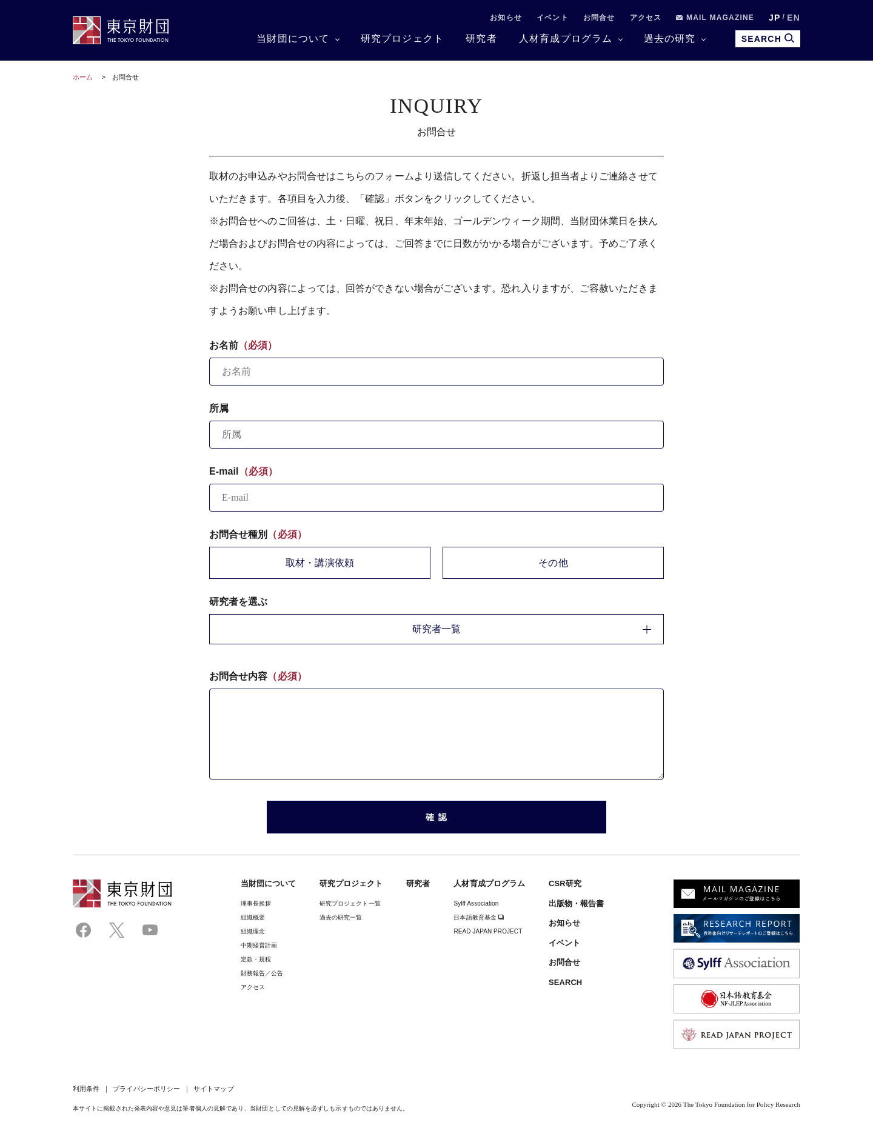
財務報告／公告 (262, 973)
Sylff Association (475, 903)
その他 (552, 563)
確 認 (437, 817)
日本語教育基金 (478, 917)
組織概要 (253, 917)
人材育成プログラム (566, 38)
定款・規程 (256, 959)
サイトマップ (213, 1088)
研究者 (481, 38)
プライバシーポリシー (146, 1088)
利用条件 (86, 1088)
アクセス (646, 17)
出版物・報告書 (576, 903)
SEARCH (565, 982)
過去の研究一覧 (341, 917)
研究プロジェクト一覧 (350, 903)
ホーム (83, 77)
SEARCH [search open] (767, 38)
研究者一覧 (531, 629)
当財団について (292, 38)
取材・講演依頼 (320, 563)
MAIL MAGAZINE (715, 17)
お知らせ (506, 17)
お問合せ (599, 17)
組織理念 (253, 931)
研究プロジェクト (402, 38)
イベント (553, 17)
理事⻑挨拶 (256, 903)
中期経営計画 (259, 945)
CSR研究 (565, 883)
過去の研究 (670, 38)
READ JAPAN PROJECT (487, 931)
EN (793, 17)
